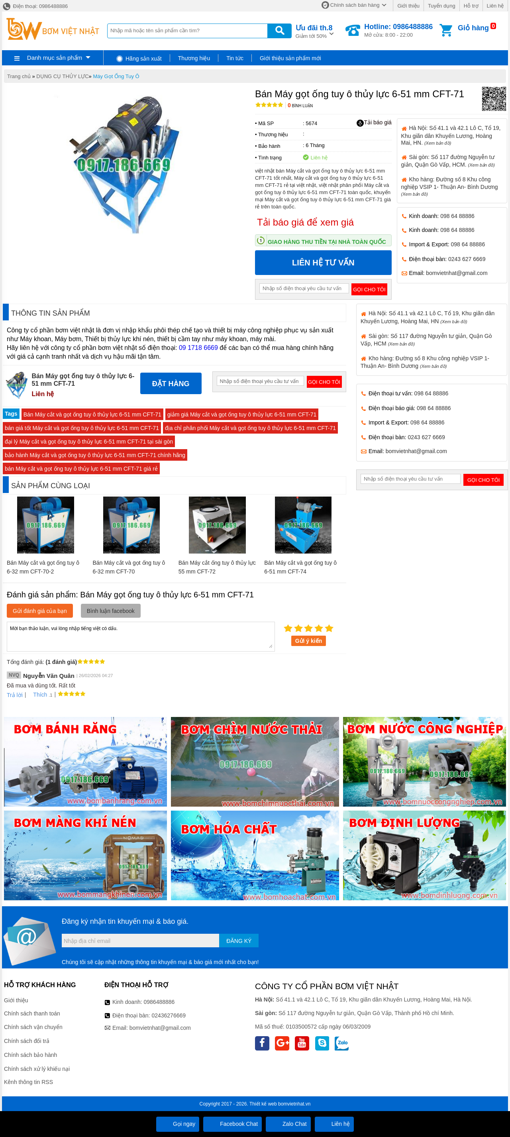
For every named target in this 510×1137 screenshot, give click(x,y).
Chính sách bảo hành (30, 1055)
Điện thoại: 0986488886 (35, 6)
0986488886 (159, 1002)
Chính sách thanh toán (32, 1013)
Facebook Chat (232, 1124)
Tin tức (234, 58)
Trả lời (15, 695)
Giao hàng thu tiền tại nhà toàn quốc (327, 242)
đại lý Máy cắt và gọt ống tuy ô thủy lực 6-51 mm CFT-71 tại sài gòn (89, 441)
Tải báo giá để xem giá (305, 222)
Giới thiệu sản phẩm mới (290, 58)
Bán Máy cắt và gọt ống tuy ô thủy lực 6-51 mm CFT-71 (92, 414)
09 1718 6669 (198, 347)
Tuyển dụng (441, 6)
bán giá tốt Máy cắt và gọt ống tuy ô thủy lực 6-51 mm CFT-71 (82, 428)
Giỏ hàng (473, 28)
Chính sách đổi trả (26, 1041)
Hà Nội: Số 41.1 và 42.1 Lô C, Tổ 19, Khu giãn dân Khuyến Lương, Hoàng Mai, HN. (451, 135)
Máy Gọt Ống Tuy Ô (116, 76)
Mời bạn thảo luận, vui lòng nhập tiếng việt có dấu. (141, 636)
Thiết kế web (263, 1104)
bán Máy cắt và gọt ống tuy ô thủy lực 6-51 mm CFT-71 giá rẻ (81, 468)
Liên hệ (495, 6)
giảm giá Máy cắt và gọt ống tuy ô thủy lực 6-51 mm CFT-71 (241, 414)
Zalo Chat (288, 1124)
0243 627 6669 (466, 259)
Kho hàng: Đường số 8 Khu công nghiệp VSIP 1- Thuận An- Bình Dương (449, 186)
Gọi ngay (177, 1124)
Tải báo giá (374, 122)
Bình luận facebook (111, 611)
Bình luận (300, 106)
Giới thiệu (408, 6)
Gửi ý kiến (308, 641)
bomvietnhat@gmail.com (456, 273)
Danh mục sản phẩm (54, 57)
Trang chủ (19, 76)
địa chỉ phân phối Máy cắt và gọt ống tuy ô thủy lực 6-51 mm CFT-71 (250, 428)
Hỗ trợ (471, 6)
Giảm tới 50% (314, 31)
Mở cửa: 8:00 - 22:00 (398, 30)
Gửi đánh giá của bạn (40, 611)
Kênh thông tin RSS (28, 1082)
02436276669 (168, 1015)
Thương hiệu (194, 58)
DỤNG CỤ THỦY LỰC (62, 76)
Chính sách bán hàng (355, 5)
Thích (37, 694)
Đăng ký (238, 941)
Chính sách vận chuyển (33, 1027)
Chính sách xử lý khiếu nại (37, 1069)
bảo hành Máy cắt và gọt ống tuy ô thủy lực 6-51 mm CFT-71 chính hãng (95, 455)
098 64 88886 (457, 216)
